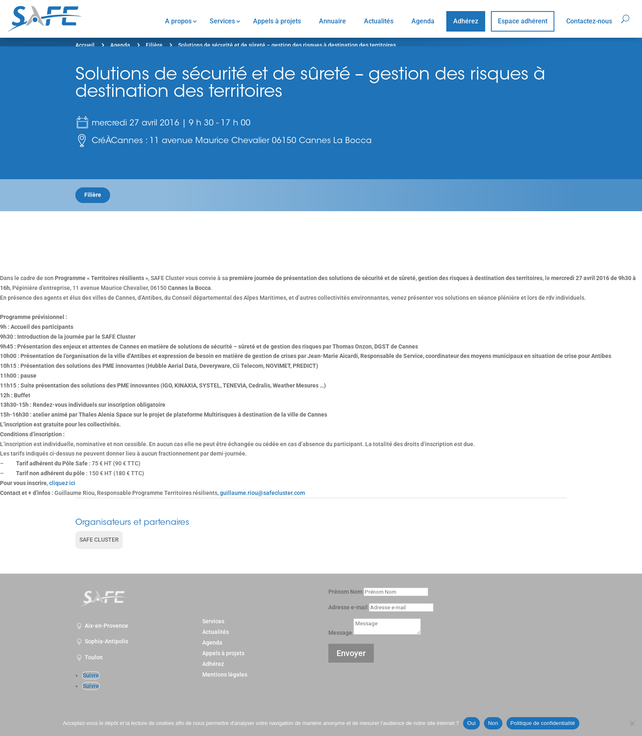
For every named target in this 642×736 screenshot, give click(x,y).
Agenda (422, 21)
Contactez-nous (589, 21)
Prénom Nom (345, 591)
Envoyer (351, 653)
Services (222, 21)
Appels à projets (277, 21)
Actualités (378, 21)
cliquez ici (62, 483)
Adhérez (465, 21)
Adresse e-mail (348, 607)
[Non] (632, 723)
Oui (471, 723)
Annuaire (332, 21)
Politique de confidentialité (543, 723)
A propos (178, 21)
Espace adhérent (522, 21)
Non (493, 723)
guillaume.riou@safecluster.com (262, 493)
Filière (154, 45)
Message (340, 632)
